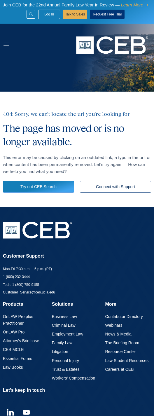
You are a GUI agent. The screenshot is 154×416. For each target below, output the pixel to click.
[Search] (31, 14)
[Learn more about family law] (134, 4)
